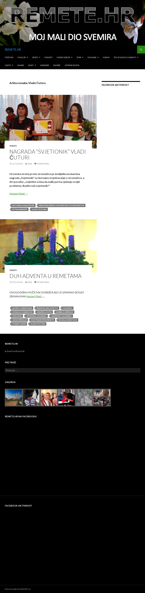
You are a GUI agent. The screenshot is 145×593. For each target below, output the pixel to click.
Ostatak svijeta (72, 65)
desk (29, 163)
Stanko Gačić (19, 324)
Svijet (31, 65)
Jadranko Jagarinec (61, 316)
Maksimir (44, 65)
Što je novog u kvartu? (125, 57)
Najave (21, 65)
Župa (79, 57)
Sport (35, 57)
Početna (9, 57)
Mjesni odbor (63, 57)
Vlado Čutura (39, 209)
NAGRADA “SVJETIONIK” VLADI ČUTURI (47, 154)
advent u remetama (22, 308)
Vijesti (8, 65)
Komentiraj (43, 163)
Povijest (49, 57)
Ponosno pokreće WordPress (18, 589)
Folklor (22, 57)
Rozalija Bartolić (68, 320)
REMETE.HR (13, 49)
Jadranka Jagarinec (36, 316)
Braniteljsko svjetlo (47, 308)
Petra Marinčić (19, 209)
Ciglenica (67, 308)
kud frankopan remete (42, 320)
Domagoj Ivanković (22, 312)
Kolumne (92, 57)
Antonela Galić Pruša (23, 205)
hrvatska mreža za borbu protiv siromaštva (61, 205)
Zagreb (56, 65)
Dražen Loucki (44, 312)
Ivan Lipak (17, 316)
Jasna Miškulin (19, 320)
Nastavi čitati (18, 193)
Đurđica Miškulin (64, 312)
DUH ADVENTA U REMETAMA (45, 276)
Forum (106, 57)
